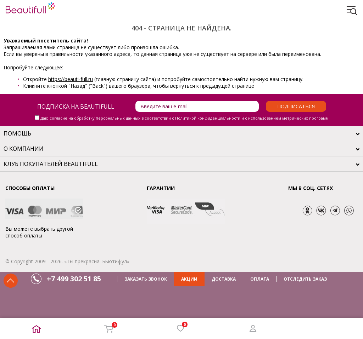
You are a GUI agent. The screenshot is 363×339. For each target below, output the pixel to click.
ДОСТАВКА (224, 279)
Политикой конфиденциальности (207, 118)
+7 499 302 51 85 (74, 278)
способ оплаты (23, 235)
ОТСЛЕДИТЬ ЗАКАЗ (305, 279)
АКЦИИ (189, 279)
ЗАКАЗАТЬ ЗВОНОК (145, 279)
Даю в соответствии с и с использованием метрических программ (184, 118)
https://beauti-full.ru (70, 79)
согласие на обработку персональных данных (95, 118)
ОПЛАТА (259, 279)
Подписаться (296, 106)
